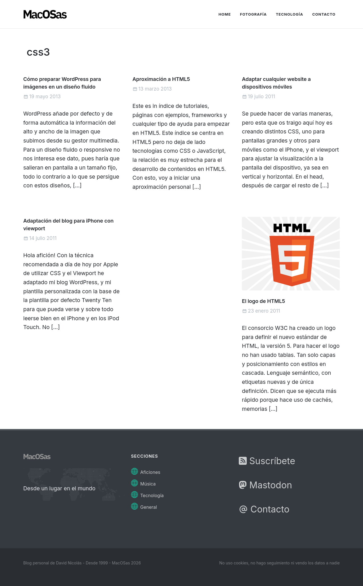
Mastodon (265, 485)
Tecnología (147, 493)
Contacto (264, 509)
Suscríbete (267, 460)
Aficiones (145, 470)
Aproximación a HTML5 (161, 79)
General (144, 505)
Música (143, 482)
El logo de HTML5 (263, 301)
